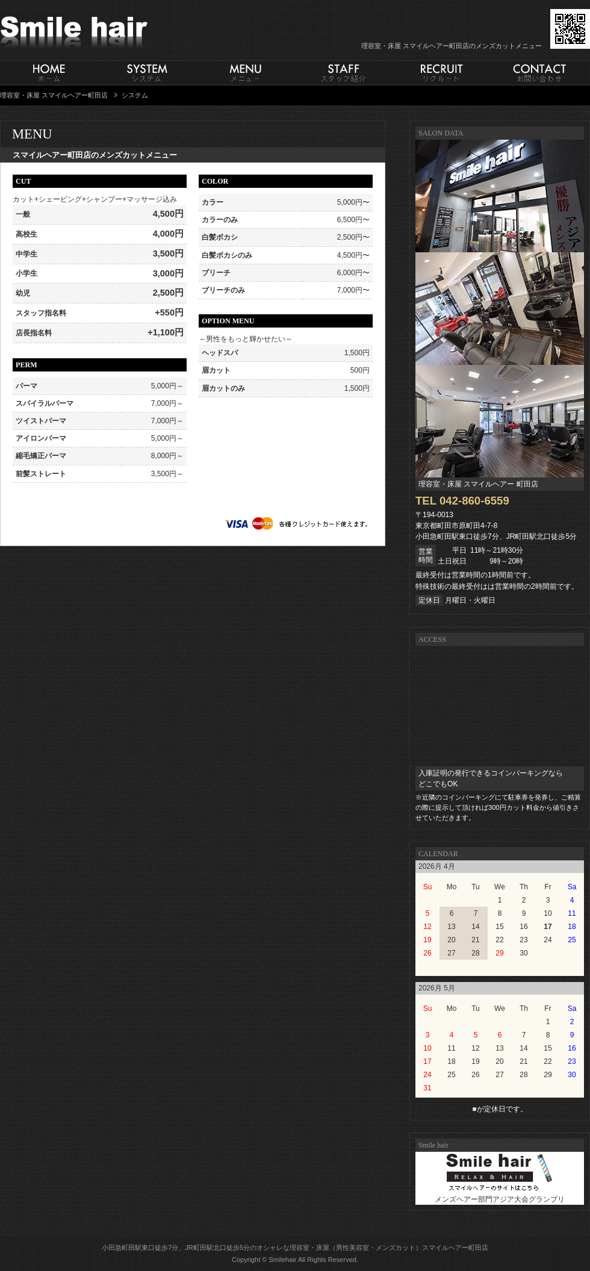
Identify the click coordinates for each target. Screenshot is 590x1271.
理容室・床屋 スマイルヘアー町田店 (54, 95)
